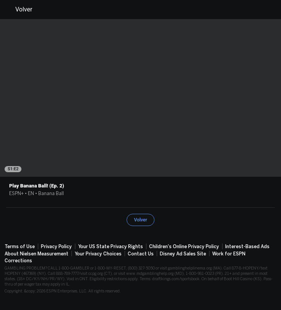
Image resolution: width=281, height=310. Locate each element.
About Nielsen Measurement (36, 254)
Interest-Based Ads (247, 246)
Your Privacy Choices (98, 254)
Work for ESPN (228, 254)
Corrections (18, 260)
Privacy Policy (56, 246)
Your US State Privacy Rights (110, 246)
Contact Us (141, 254)
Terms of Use (20, 246)
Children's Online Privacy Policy (184, 246)
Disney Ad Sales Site (183, 254)
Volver (19, 9)
